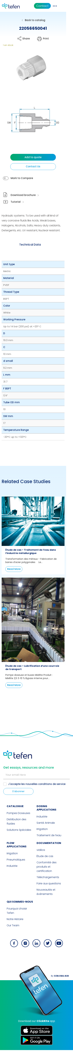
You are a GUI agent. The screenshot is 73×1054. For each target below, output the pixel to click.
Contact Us (36, 173)
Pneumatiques (12, 869)
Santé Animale (46, 835)
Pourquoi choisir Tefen (17, 917)
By (62, 979)
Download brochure (23, 201)
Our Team (9, 929)
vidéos (41, 862)
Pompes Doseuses (15, 829)
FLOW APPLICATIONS (17, 855)
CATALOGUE (11, 822)
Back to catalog (38, 20)
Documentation (49, 855)
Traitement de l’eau (49, 848)
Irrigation (42, 841)
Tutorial (16, 208)
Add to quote (36, 164)
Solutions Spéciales (15, 841)
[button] (29, 71)
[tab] (34, 251)
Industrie (42, 829)
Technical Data (33, 251)
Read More (14, 575)
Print (51, 38)
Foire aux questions (49, 892)
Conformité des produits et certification (51, 877)
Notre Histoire (11, 923)
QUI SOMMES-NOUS (16, 910)
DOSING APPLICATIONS (52, 822)
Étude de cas (45, 869)
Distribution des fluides (17, 835)
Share (28, 38)
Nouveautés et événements (46, 900)
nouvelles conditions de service (45, 800)
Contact (54, 6)
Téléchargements (48, 885)
